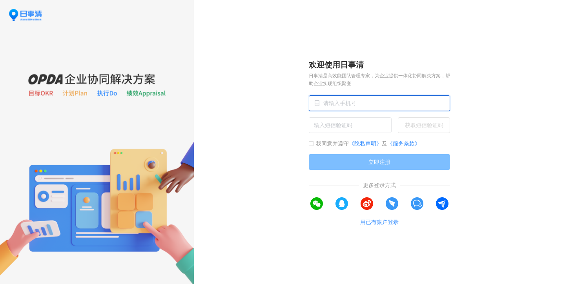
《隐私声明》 (365, 143)
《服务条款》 (403, 143)
